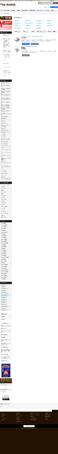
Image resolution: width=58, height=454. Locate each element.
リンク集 (46, 419)
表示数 (16, 31)
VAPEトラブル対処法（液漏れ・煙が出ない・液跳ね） (5, 350)
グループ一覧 (18, 416)
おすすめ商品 (18, 419)
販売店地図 (3, 337)
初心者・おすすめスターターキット (5, 340)
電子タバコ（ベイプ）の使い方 (5, 332)
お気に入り (3, 419)
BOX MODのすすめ (4, 347)
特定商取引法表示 (47, 416)
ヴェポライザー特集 (4, 354)
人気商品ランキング (19, 421)
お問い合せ (3, 319)
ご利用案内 (3, 316)
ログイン (3, 416)
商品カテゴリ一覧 (18, 414)
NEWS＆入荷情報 (47, 414)
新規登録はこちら (4, 414)
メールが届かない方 (4, 323)
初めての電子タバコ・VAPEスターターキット (5, 344)
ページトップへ (56, 410)
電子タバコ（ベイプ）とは (5, 325)
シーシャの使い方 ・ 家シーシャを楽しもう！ (5, 357)
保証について (3, 328)
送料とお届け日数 (4, 334)
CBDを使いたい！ (4, 360)
